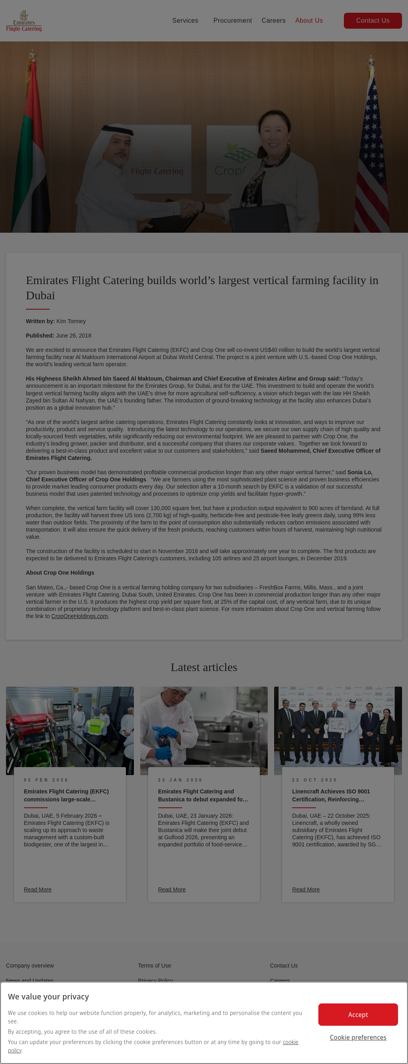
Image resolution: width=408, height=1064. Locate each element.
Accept (358, 1014)
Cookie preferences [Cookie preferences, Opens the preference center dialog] (358, 1037)
